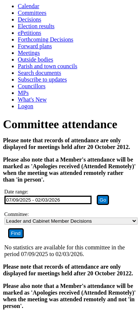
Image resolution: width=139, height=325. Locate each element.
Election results (36, 26)
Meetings (29, 53)
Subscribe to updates (42, 79)
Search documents (39, 73)
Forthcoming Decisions (45, 39)
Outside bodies (35, 59)
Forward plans (35, 46)
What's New (32, 99)
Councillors (32, 86)
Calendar (28, 6)
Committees (32, 13)
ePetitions (29, 33)
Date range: (16, 192)
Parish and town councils (47, 66)
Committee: (16, 214)
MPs (23, 93)
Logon (25, 106)
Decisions (29, 19)
